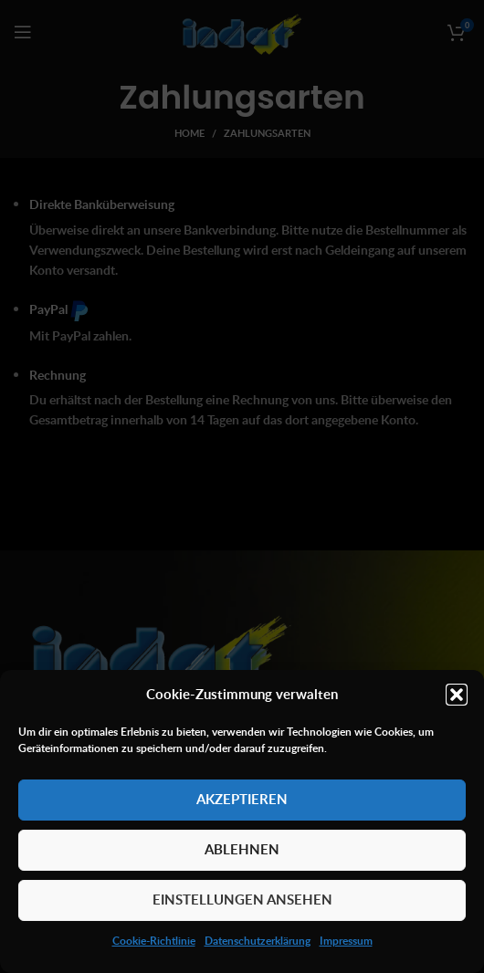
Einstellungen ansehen (242, 899)
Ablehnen (242, 849)
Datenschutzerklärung (257, 940)
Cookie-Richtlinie (153, 940)
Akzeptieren (242, 799)
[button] (456, 694)
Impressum (346, 940)
